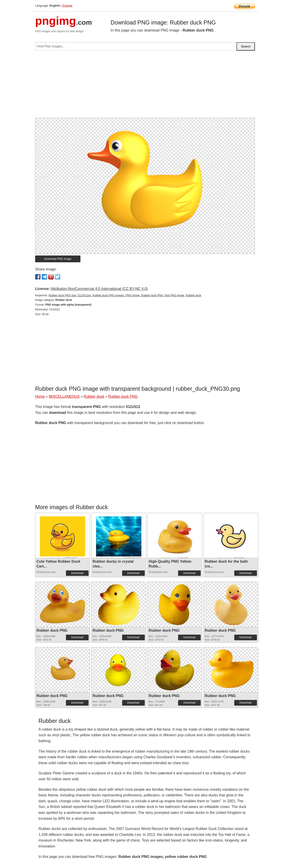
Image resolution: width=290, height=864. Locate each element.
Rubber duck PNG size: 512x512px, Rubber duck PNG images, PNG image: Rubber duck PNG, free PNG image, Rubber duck (124, 295)
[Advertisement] (145, 86)
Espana (67, 5)
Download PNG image (57, 258)
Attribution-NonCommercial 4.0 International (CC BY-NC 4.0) (99, 289)
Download (77, 573)
